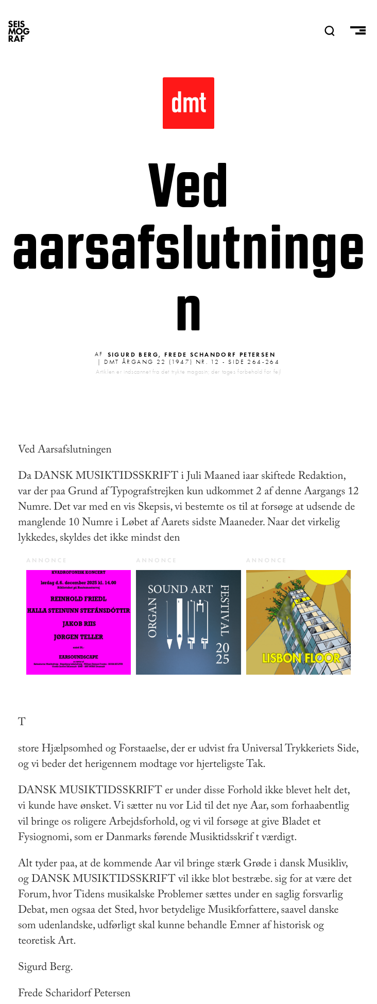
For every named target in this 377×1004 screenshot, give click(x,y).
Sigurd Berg (133, 354)
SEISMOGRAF (19, 30)
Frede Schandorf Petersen (220, 354)
